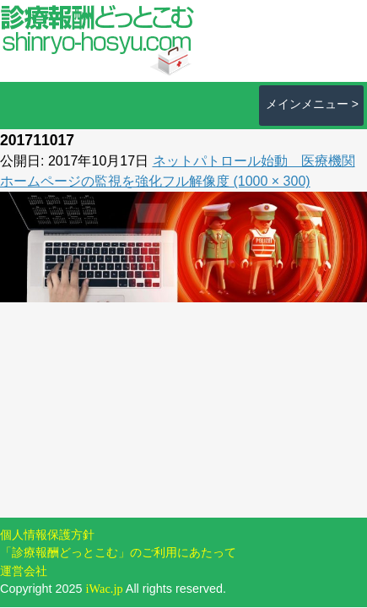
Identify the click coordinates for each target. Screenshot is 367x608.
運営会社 (23, 571)
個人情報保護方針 (47, 534)
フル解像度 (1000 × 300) (236, 181)
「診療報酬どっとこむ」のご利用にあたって (118, 552)
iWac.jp (104, 588)
